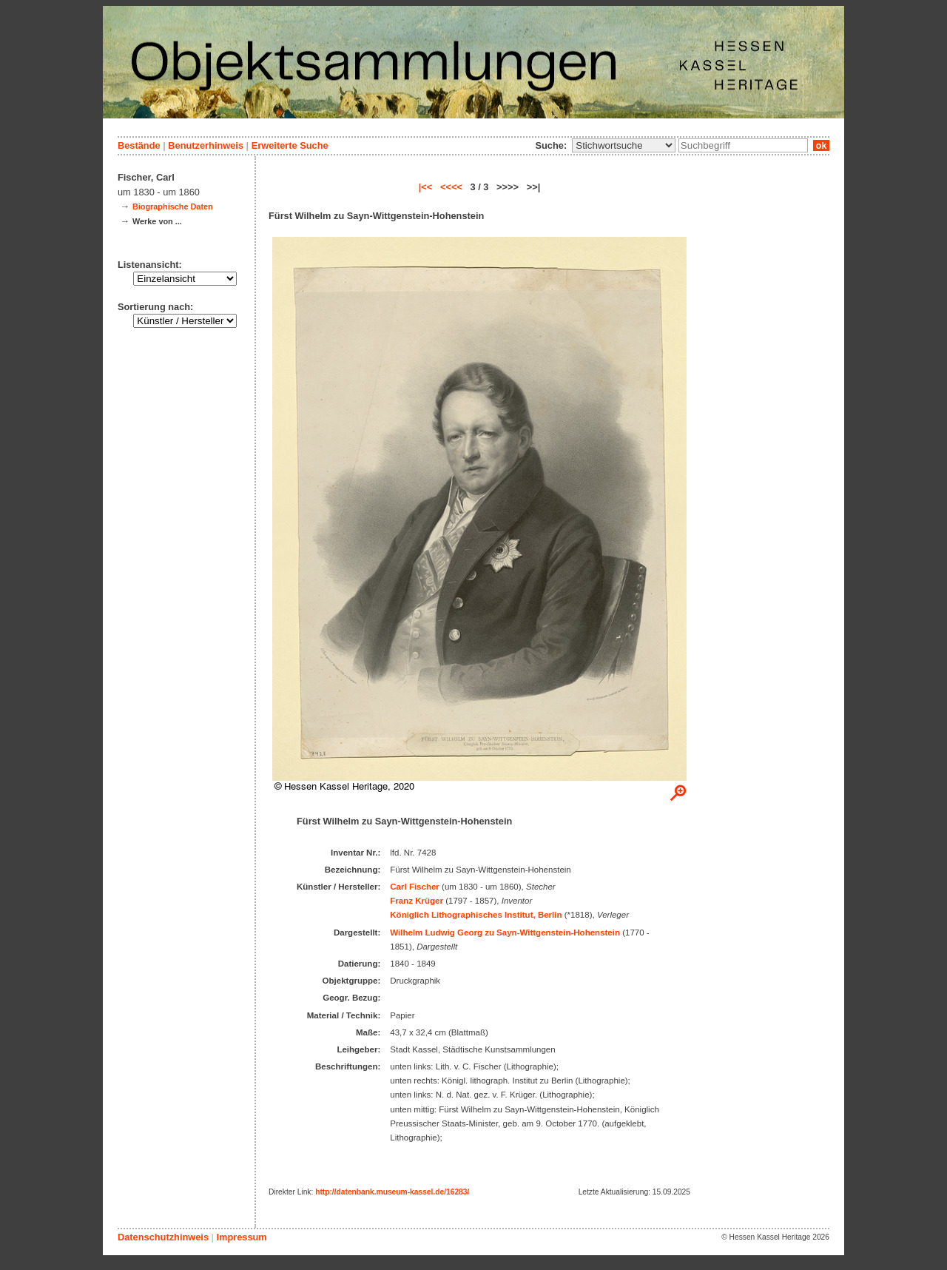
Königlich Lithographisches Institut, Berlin (476, 914)
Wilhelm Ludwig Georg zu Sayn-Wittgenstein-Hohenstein (505, 932)
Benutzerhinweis (205, 145)
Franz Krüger (416, 900)
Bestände (139, 145)
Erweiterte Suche (290, 145)
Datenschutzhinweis (163, 1237)
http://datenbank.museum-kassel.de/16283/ (392, 1192)
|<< (426, 186)
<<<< (451, 186)
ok (821, 145)
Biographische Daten (172, 206)
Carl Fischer (414, 886)
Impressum (241, 1237)
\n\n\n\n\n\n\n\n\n (623, 145)
